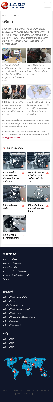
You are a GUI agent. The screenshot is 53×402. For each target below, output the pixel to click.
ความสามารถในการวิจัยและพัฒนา (16, 271)
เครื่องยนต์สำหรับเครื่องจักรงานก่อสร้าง (17, 309)
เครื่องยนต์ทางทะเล (10, 301)
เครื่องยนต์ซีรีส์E (9, 339)
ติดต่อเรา (27, 394)
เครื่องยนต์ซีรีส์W (9, 347)
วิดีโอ (6, 334)
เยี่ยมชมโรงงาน (43, 391)
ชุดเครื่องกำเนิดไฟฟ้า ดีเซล (13, 305)
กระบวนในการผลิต (10, 267)
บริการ (19, 394)
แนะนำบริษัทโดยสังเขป (11, 259)
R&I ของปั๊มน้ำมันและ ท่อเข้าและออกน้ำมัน (35, 208)
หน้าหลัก (5, 16)
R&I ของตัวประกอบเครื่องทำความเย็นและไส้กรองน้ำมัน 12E (35, 177)
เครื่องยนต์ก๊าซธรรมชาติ (12, 325)
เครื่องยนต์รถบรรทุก (10, 321)
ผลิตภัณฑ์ (8, 292)
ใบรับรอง (6, 279)
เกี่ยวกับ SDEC (9, 254)
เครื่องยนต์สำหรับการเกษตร (13, 313)
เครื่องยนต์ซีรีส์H (9, 343)
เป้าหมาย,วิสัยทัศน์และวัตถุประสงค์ (16, 275)
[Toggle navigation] (47, 5)
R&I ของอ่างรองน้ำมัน (10, 206)
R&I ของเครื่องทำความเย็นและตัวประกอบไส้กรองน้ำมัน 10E (11, 177)
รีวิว (35, 394)
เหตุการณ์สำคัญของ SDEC (13, 263)
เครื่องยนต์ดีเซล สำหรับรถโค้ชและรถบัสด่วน (19, 317)
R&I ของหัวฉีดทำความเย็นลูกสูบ (11, 236)
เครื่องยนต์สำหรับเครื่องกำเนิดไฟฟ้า (16, 297)
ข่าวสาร (6, 283)
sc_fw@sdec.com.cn (11, 138)
